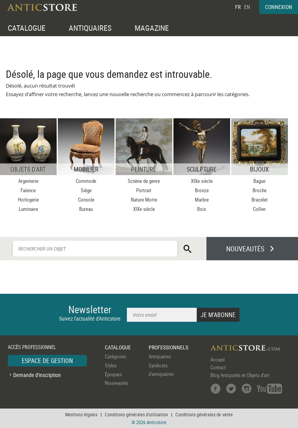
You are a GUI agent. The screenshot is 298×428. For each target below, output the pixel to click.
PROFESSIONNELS (168, 347)
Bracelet (259, 199)
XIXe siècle (144, 208)
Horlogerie (28, 199)
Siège (86, 190)
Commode (86, 180)
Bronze (202, 190)
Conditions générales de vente (204, 414)
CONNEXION (278, 7)
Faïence (28, 190)
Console (86, 199)
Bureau (86, 208)
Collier (259, 208)
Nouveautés (116, 382)
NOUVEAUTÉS (245, 248)
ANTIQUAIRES (90, 28)
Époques (113, 374)
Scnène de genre (144, 180)
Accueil (217, 359)
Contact (218, 367)
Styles (111, 365)
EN (247, 7)
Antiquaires (160, 356)
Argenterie (28, 180)
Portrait (143, 190)
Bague (259, 180)
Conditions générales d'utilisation (136, 414)
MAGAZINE (152, 28)
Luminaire (28, 208)
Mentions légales (81, 414)
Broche (260, 190)
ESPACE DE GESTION (47, 360)
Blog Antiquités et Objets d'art (239, 375)
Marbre (202, 199)
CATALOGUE (26, 28)
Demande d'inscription (37, 375)
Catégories (115, 356)
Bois (201, 208)
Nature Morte (144, 199)
